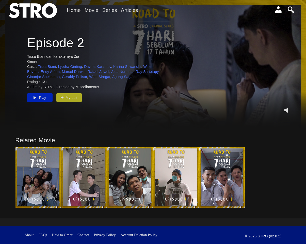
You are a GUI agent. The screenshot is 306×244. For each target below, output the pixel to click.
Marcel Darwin (74, 76)
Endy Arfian (50, 76)
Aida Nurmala (122, 76)
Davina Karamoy (97, 71)
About (29, 235)
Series (109, 10)
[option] (38, 177)
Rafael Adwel (98, 76)
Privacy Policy (105, 235)
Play (40, 102)
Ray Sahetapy (147, 76)
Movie (92, 10)
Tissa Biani (47, 71)
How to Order (62, 235)
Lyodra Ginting (70, 71)
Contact (83, 235)
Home (74, 10)
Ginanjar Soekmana (43, 81)
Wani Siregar (99, 81)
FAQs (43, 235)
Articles (129, 10)
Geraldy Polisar (74, 81)
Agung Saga (122, 81)
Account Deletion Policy (139, 235)
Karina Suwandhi (127, 71)
